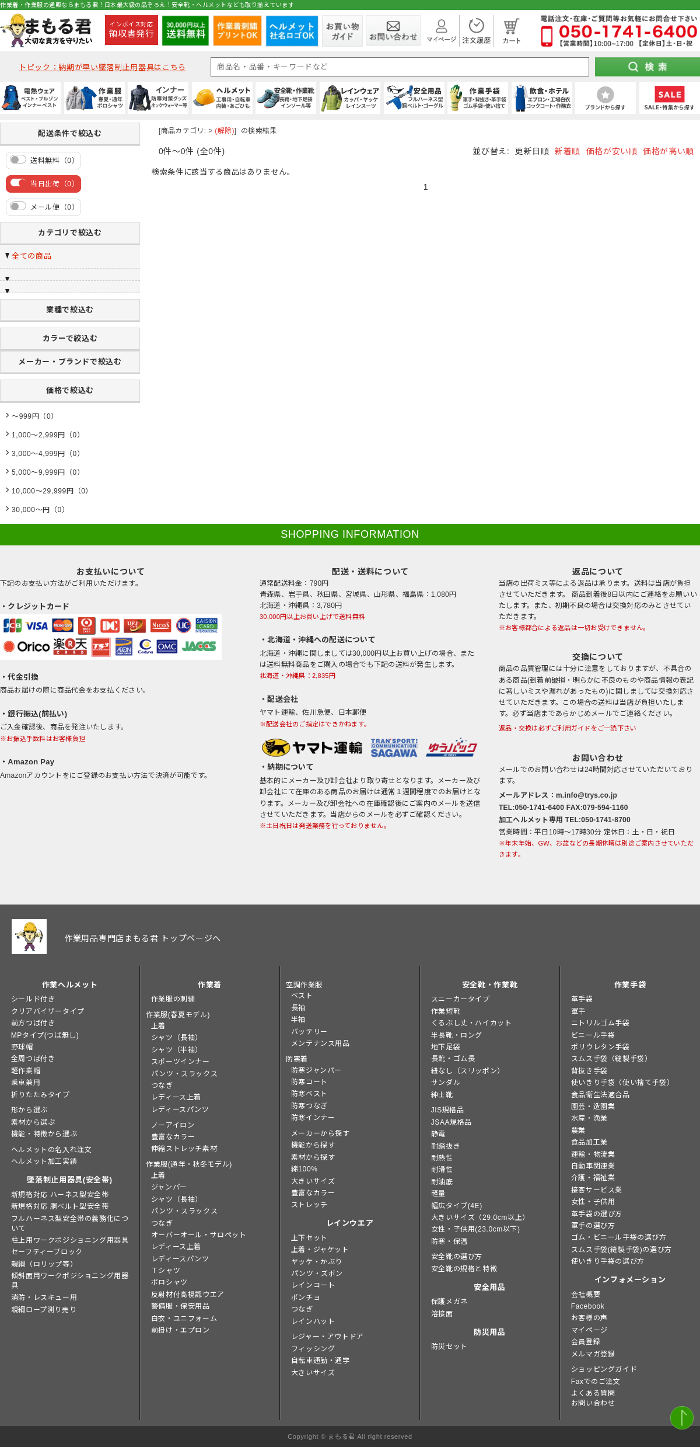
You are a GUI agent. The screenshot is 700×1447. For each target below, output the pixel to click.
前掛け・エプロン (180, 1330)
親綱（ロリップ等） (44, 1264)
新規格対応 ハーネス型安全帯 (60, 1195)
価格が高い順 (668, 151)
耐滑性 (442, 1170)
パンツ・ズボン (317, 1273)
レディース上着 (176, 1097)
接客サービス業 (596, 1190)
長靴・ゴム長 (453, 1059)
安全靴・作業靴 (490, 984)
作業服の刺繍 (173, 999)
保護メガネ (449, 1302)
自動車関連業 (593, 1166)
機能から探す (313, 1145)
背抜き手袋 (589, 1071)
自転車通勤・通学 (320, 1360)
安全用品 (490, 1287)
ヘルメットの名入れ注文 (51, 1150)
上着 (158, 1026)
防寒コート (309, 1082)
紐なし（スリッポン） (468, 1071)
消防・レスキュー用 (44, 1297)
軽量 (438, 1193)
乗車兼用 (25, 1083)
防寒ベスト (309, 1094)
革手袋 (582, 999)
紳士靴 (442, 1095)
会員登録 (585, 1342)
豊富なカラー (173, 1137)
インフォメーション (630, 1279)
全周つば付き (33, 1059)
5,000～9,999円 (38, 472)
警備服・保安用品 (180, 1306)
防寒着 (297, 1059)
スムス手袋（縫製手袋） (611, 1059)
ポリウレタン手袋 (600, 1047)
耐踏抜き (445, 1146)
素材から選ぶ (33, 1122)
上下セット (309, 1238)
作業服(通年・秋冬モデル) (189, 1164)
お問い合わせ (593, 1403)
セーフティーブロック (47, 1252)
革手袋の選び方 (596, 1214)
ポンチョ (305, 1297)
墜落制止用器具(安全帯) (69, 1179)
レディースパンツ (180, 1109)
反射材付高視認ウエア (188, 1295)
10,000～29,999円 (43, 491)
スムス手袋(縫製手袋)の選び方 (621, 1250)
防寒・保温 (449, 1241)
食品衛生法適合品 (600, 1095)
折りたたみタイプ (40, 1095)
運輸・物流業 (593, 1154)
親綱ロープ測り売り (43, 1310)
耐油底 (442, 1182)
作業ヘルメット (70, 984)
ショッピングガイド (604, 1369)
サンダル (445, 1083)
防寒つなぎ (309, 1106)
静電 (438, 1134)
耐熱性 (442, 1158)
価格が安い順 (612, 151)
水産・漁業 (589, 1118)
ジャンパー (169, 1187)
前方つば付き (33, 1023)
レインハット (313, 1321)
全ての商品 (31, 256)
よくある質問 (593, 1393)
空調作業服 (304, 985)
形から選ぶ (29, 1110)
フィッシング (313, 1349)
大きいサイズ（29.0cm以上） (480, 1217)
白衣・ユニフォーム (184, 1318)
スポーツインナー (180, 1062)
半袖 (298, 1019)
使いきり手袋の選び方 (608, 1261)
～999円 (25, 416)
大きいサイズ (313, 1181)
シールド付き (33, 999)
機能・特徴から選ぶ (44, 1134)
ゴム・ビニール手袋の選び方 (619, 1237)
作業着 (210, 984)
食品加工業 (589, 1142)
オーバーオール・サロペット (199, 1235)
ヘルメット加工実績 (44, 1161)
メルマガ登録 (593, 1354)
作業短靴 (445, 1011)
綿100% (304, 1169)
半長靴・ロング (456, 1035)
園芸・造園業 (593, 1106)
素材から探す (313, 1157)
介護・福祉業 (593, 1178)
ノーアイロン (173, 1125)
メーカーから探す (320, 1133)
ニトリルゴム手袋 (600, 1023)
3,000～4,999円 (38, 454)
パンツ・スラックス (184, 1074)
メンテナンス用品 (320, 1043)
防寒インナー (313, 1118)
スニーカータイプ (460, 999)
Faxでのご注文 (596, 1382)
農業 (578, 1130)
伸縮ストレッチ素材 (184, 1149)
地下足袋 (445, 1047)
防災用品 (490, 1332)
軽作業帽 (25, 1071)
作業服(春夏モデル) (178, 1015)
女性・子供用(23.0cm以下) (475, 1229)
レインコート (313, 1285)
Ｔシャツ (165, 1271)
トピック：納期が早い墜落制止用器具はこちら (102, 67)
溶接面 (442, 1314)
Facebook (588, 1306)
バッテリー (309, 1032)
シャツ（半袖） (176, 1050)
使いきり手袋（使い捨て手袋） (622, 1083)
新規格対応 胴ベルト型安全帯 (60, 1206)
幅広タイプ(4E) (456, 1206)
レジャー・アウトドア (327, 1337)
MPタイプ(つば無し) (45, 1035)
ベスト (302, 996)
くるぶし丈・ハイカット (471, 1023)
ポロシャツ (169, 1282)
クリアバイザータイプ (48, 1011)
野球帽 (22, 1047)
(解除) (224, 131)
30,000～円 (31, 510)
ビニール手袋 (593, 1035)
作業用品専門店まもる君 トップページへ (142, 938)
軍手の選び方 (593, 1226)
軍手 (578, 1011)
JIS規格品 (447, 1110)
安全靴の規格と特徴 (464, 1269)
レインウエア (350, 1223)
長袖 (298, 1008)
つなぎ (162, 1085)
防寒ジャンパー (316, 1070)
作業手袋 (630, 984)
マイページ (589, 1330)
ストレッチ (309, 1205)
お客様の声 (589, 1318)
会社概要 (585, 1295)
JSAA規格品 (451, 1122)
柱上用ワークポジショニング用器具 (70, 1240)
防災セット (449, 1346)
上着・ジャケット (320, 1250)
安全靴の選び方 (456, 1257)
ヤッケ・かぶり (316, 1262)
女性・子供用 (593, 1202)
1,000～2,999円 (38, 435)
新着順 (567, 151)
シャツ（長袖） (176, 1038)
